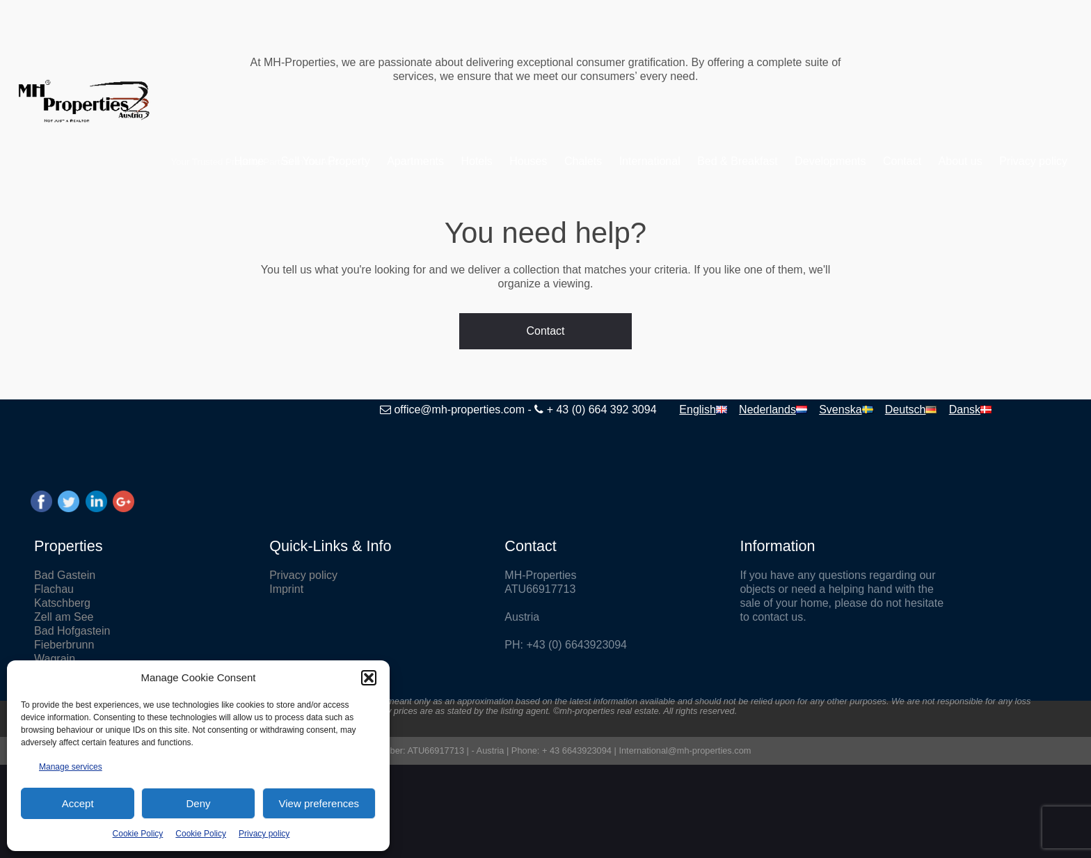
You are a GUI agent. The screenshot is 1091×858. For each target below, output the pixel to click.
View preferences (319, 803)
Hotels (438, 161)
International (611, 161)
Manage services (70, 767)
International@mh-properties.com (685, 750)
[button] (369, 678)
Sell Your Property (287, 161)
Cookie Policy (138, 834)
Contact (864, 161)
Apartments (377, 161)
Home (211, 161)
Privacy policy (264, 834)
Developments (792, 161)
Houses (490, 161)
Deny (198, 803)
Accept (78, 803)
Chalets (545, 161)
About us (922, 161)
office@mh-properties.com (370, 409)
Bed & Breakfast (700, 161)
